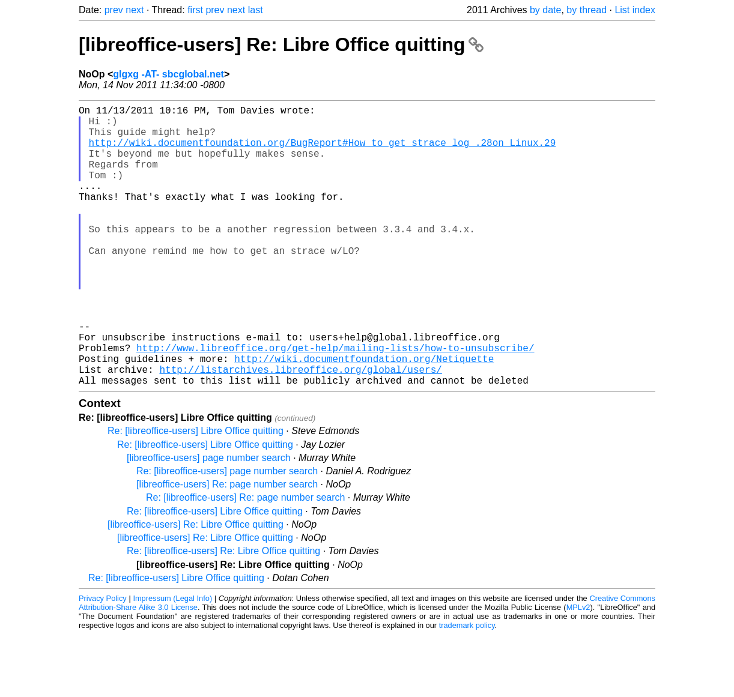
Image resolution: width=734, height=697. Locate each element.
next (135, 10)
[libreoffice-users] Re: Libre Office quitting (281, 44)
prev (114, 10)
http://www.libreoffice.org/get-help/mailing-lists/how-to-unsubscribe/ (335, 402)
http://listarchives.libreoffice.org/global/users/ (300, 429)
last (255, 10)
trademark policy (467, 687)
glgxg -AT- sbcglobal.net (168, 74)
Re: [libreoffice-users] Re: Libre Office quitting (223, 613)
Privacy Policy (103, 660)
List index (634, 10)
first (195, 10)
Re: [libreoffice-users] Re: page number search (245, 560)
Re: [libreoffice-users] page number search (227, 533)
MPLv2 (578, 669)
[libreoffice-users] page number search (209, 520)
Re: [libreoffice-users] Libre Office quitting (196, 493)
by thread (586, 10)
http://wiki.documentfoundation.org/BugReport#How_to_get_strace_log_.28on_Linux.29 (322, 151)
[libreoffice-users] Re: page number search (227, 547)
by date (545, 10)
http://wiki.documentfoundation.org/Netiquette (364, 416)
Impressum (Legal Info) (172, 660)
